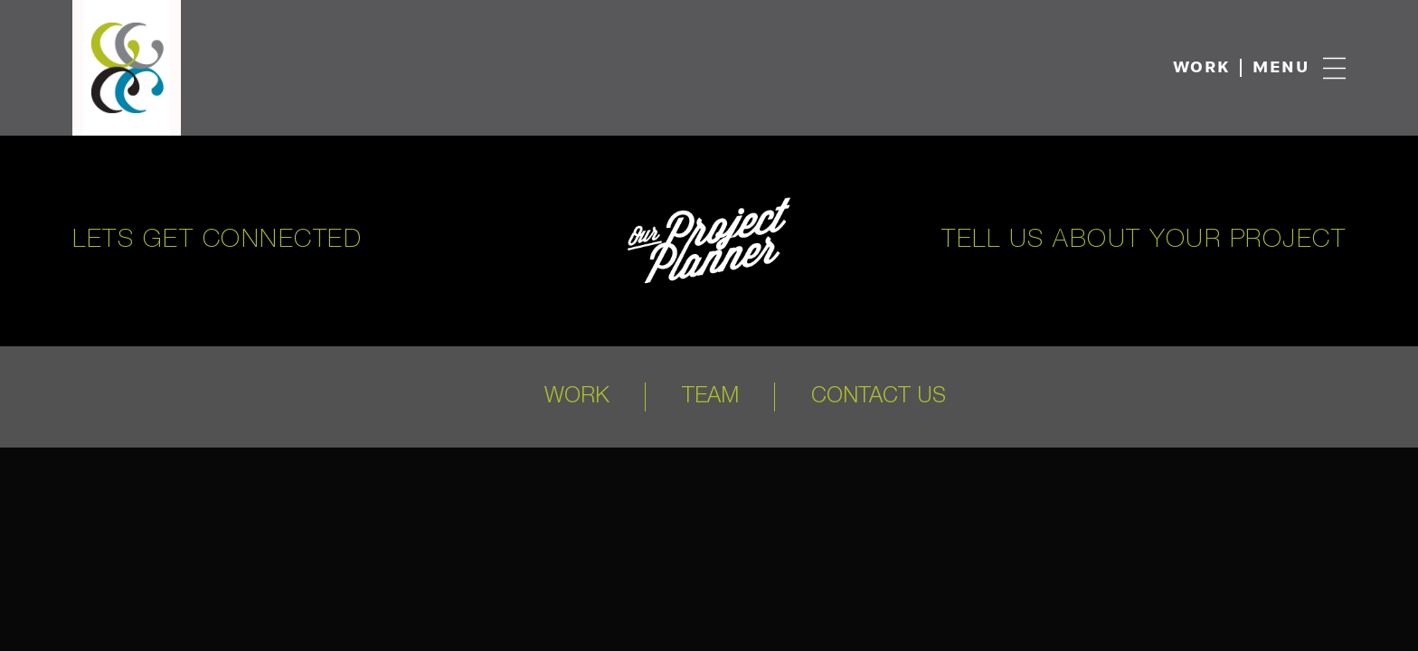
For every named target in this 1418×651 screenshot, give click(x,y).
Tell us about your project (1143, 240)
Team (710, 397)
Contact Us (878, 397)
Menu (1281, 68)
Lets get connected (217, 240)
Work (1202, 68)
